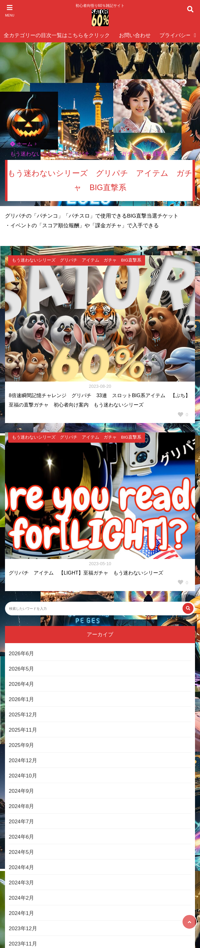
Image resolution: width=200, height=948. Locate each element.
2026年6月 (21, 654)
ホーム (21, 144)
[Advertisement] (100, 89)
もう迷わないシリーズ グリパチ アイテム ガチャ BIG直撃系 (89, 154)
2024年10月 (23, 776)
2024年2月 (21, 898)
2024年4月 (21, 867)
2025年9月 (21, 745)
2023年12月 (23, 928)
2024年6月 (21, 837)
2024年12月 (23, 760)
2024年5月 (21, 852)
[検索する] (188, 608)
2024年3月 (21, 883)
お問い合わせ (135, 35)
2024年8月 (21, 806)
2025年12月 (23, 715)
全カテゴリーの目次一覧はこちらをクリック (57, 35)
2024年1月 (21, 913)
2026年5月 (21, 669)
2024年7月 (21, 822)
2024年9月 (21, 791)
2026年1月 (21, 699)
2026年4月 (21, 684)
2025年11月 (23, 730)
